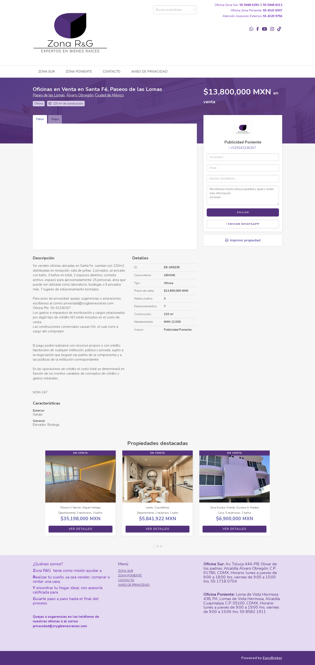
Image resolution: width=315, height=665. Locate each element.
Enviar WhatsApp (243, 224)
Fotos (40, 119)
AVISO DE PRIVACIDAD (149, 71)
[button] (39, 495)
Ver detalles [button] (80, 529)
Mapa (55, 119)
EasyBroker (272, 657)
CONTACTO (111, 71)
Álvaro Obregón (79, 95)
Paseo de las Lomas (49, 95)
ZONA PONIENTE (79, 71)
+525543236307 (243, 148)
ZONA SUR (46, 71)
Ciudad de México (109, 95)
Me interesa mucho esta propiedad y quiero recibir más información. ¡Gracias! (243, 195)
